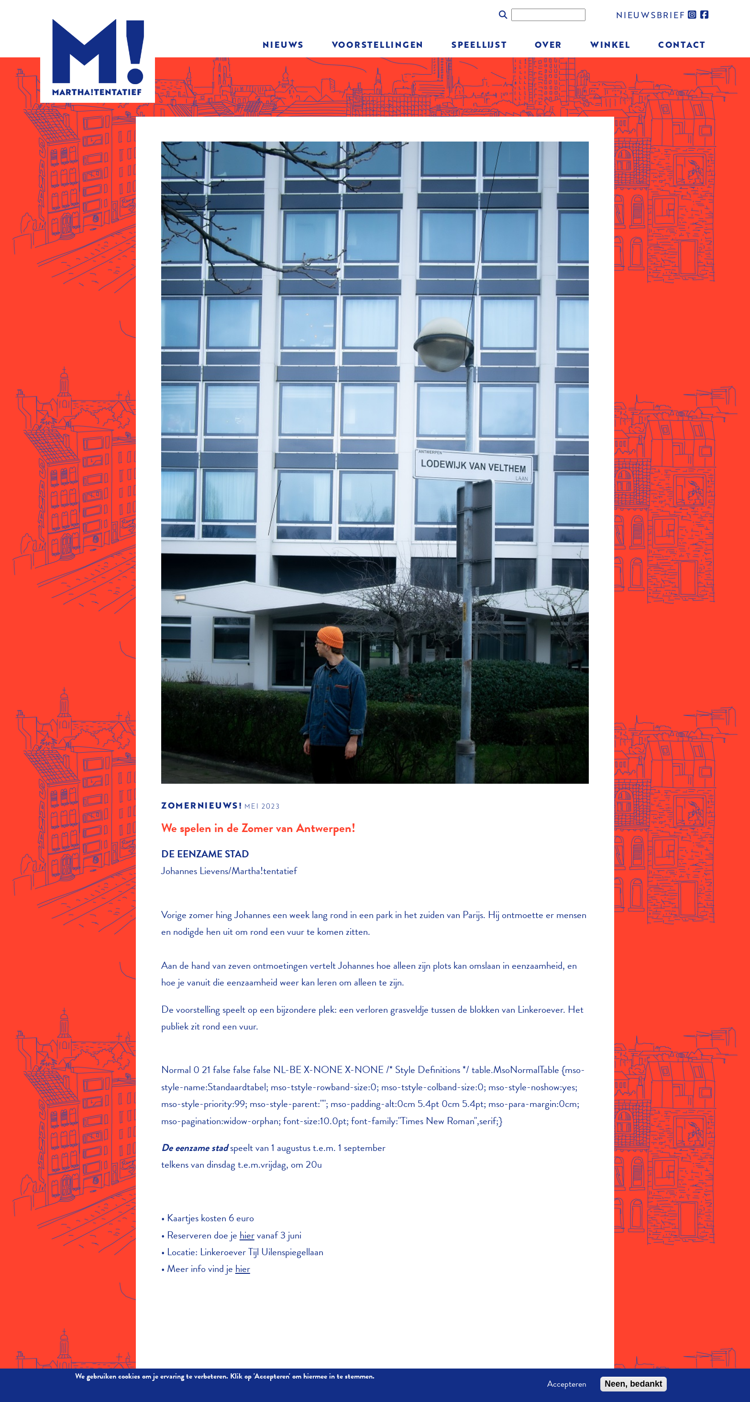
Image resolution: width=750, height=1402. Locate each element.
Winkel (610, 44)
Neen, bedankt (633, 1386)
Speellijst (479, 44)
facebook (705, 15)
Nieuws (283, 44)
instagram (692, 15)
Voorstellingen (378, 44)
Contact (682, 44)
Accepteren (566, 1386)
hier (247, 1235)
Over (548, 44)
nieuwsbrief (650, 14)
